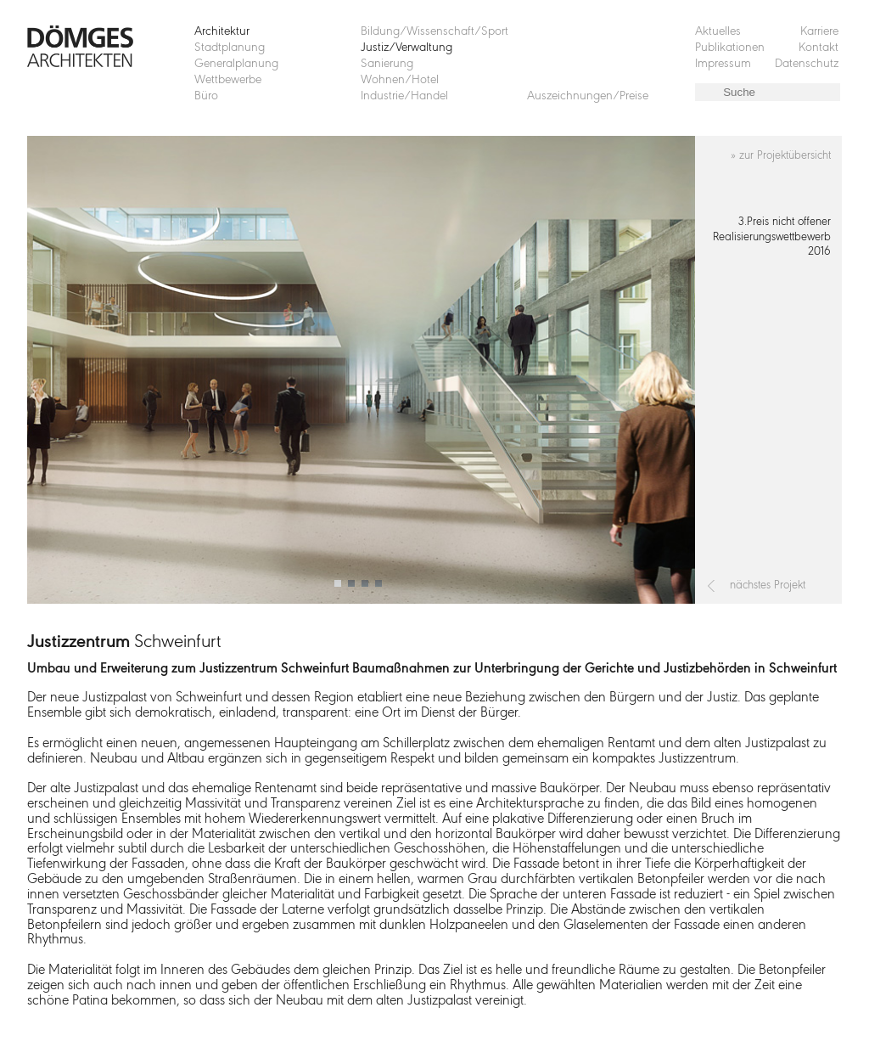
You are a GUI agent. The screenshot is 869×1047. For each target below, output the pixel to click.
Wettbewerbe (227, 80)
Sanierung (387, 64)
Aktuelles (718, 31)
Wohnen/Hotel (400, 80)
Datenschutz (806, 64)
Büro (206, 96)
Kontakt (818, 48)
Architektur (221, 31)
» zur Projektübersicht (781, 155)
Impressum (723, 64)
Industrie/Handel (404, 96)
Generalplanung (236, 64)
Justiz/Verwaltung (406, 48)
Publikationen (730, 48)
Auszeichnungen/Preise (587, 96)
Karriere (819, 31)
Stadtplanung (229, 48)
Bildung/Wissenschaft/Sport (434, 31)
